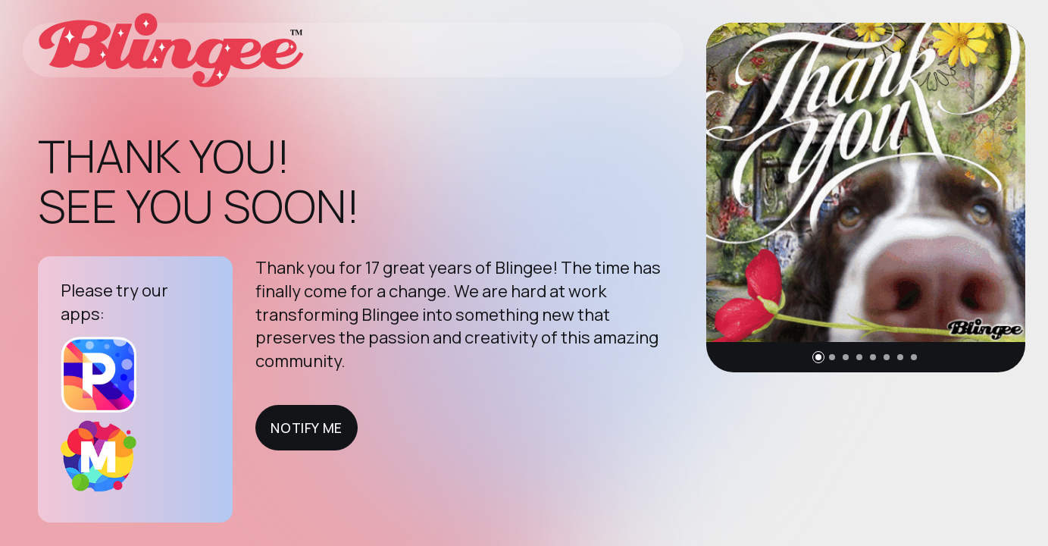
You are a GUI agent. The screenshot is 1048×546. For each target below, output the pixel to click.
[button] (818, 357)
